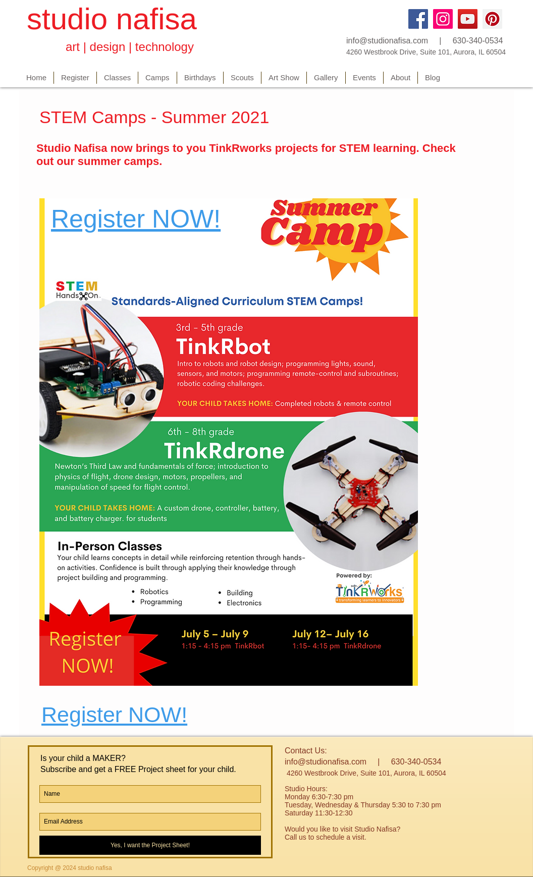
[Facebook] (418, 19)
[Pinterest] (492, 19)
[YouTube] (467, 19)
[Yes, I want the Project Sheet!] (150, 845)
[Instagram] (443, 19)
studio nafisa (112, 19)
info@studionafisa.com (387, 40)
